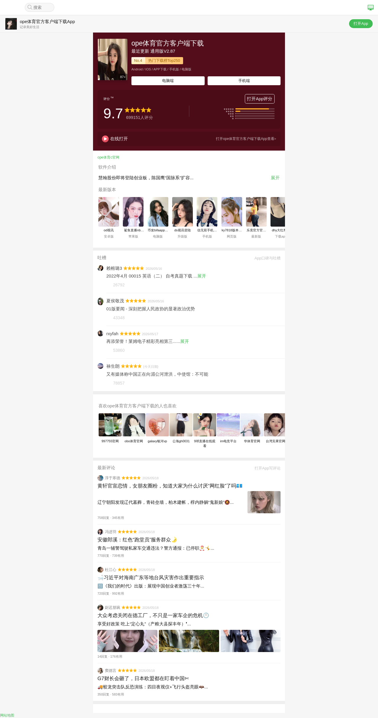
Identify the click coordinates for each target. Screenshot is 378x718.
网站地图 (7, 715)
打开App (360, 23)
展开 (275, 177)
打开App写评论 (265, 468)
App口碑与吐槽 (265, 258)
